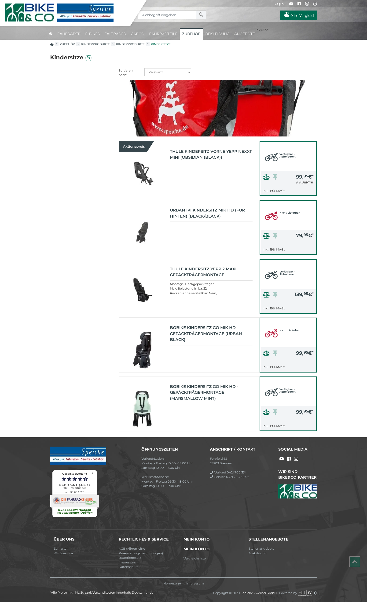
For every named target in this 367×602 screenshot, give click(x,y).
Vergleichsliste (195, 558)
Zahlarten (61, 548)
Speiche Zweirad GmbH (259, 593)
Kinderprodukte (95, 44)
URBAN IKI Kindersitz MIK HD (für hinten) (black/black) (207, 213)
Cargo (137, 34)
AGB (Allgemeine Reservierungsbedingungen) (141, 551)
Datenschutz (128, 567)
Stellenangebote (261, 548)
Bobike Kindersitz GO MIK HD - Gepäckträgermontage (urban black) (206, 333)
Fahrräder (69, 34)
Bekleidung (217, 34)
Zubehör (191, 34)
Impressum (127, 562)
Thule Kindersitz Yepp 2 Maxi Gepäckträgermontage (203, 272)
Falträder (115, 34)
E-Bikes (92, 34)
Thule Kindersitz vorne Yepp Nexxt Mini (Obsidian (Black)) (211, 154)
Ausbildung (258, 553)
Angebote (244, 34)
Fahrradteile (163, 34)
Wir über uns (63, 553)
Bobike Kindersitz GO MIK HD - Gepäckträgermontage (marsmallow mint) (204, 392)
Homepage (172, 583)
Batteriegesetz (130, 557)
